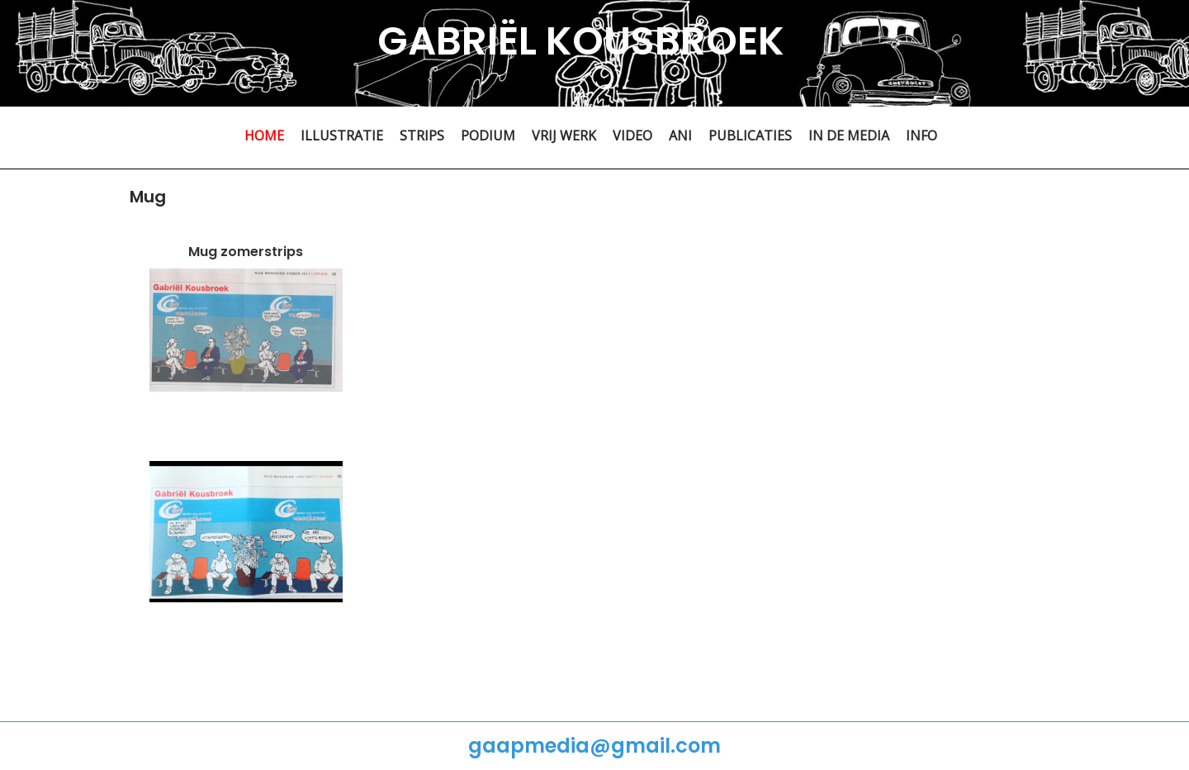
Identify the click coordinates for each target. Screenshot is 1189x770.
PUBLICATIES (750, 135)
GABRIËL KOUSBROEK (580, 41)
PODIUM (488, 135)
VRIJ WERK (564, 135)
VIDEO (632, 135)
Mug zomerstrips (245, 251)
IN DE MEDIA (848, 135)
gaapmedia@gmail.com (594, 745)
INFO (921, 135)
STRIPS (422, 135)
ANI (680, 135)
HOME (264, 135)
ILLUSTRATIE (342, 135)
